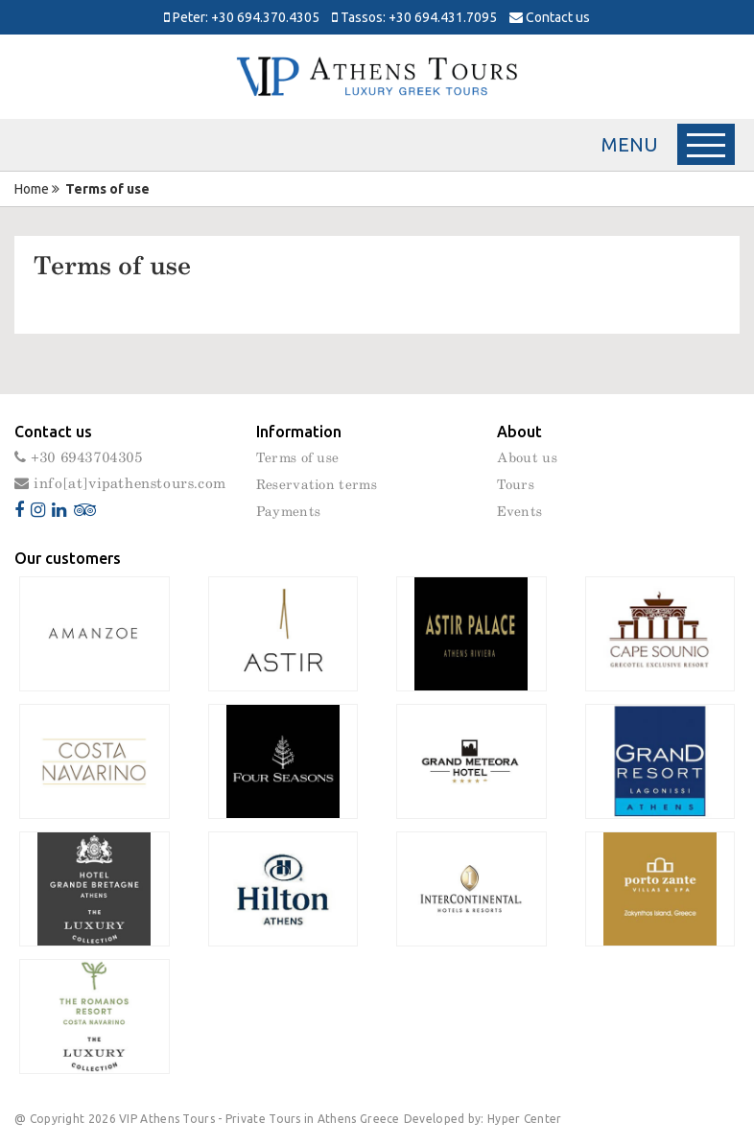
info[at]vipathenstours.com (120, 484)
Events (519, 512)
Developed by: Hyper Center (483, 1118)
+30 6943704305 (78, 458)
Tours (515, 485)
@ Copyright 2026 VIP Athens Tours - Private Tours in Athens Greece (207, 1118)
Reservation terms (316, 485)
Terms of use (298, 458)
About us (526, 458)
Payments (288, 512)
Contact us (549, 17)
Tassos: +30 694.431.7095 (414, 17)
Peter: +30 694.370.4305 (241, 17)
